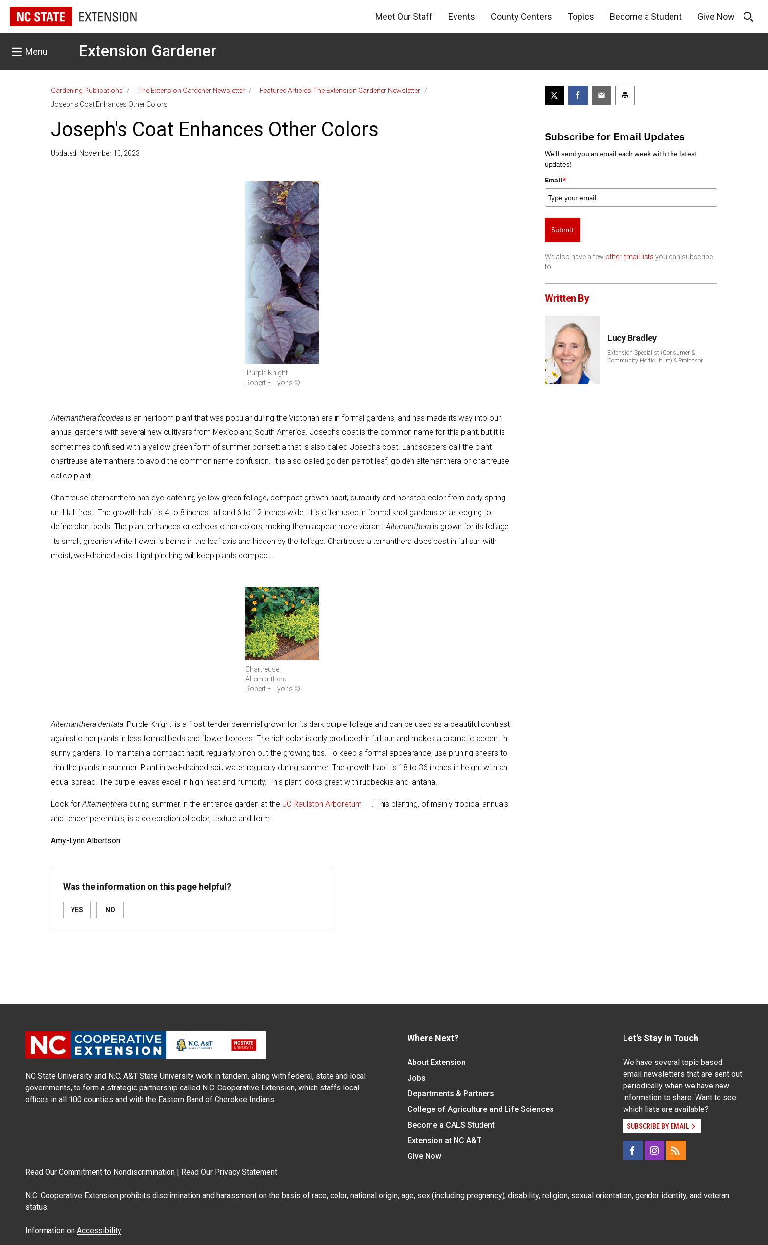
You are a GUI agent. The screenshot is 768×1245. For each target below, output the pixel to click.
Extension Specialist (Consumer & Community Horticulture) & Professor (655, 356)
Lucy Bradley (632, 338)
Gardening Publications (87, 90)
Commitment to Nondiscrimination (117, 1172)
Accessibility (99, 1230)
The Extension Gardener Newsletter (191, 90)
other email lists (629, 257)
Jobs (417, 1078)
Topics (581, 16)
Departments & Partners (451, 1093)
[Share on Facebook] (578, 95)
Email (555, 180)
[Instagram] (654, 1150)
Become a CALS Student (451, 1125)
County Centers (521, 16)
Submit (563, 230)
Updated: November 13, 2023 (95, 153)
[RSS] (676, 1150)
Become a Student (646, 16)
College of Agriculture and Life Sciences (481, 1109)
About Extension (437, 1062)
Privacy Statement (246, 1172)
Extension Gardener (147, 51)
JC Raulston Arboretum (322, 804)
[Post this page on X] (554, 95)
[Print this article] (625, 95)
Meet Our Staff (403, 16)
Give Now (716, 16)
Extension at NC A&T (444, 1140)
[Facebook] (633, 1150)
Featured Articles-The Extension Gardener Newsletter (340, 90)
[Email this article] (601, 95)
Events (461, 16)
